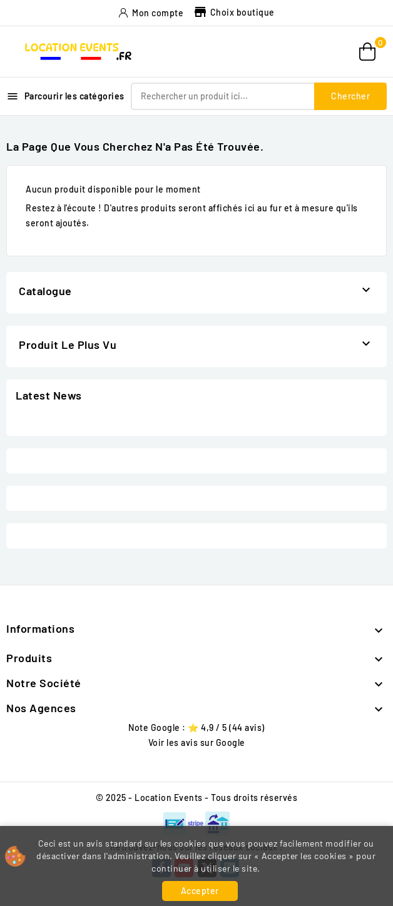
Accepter (200, 890)
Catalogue (45, 291)
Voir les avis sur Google (196, 742)
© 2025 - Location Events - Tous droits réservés (197, 797)
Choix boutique (234, 12)
